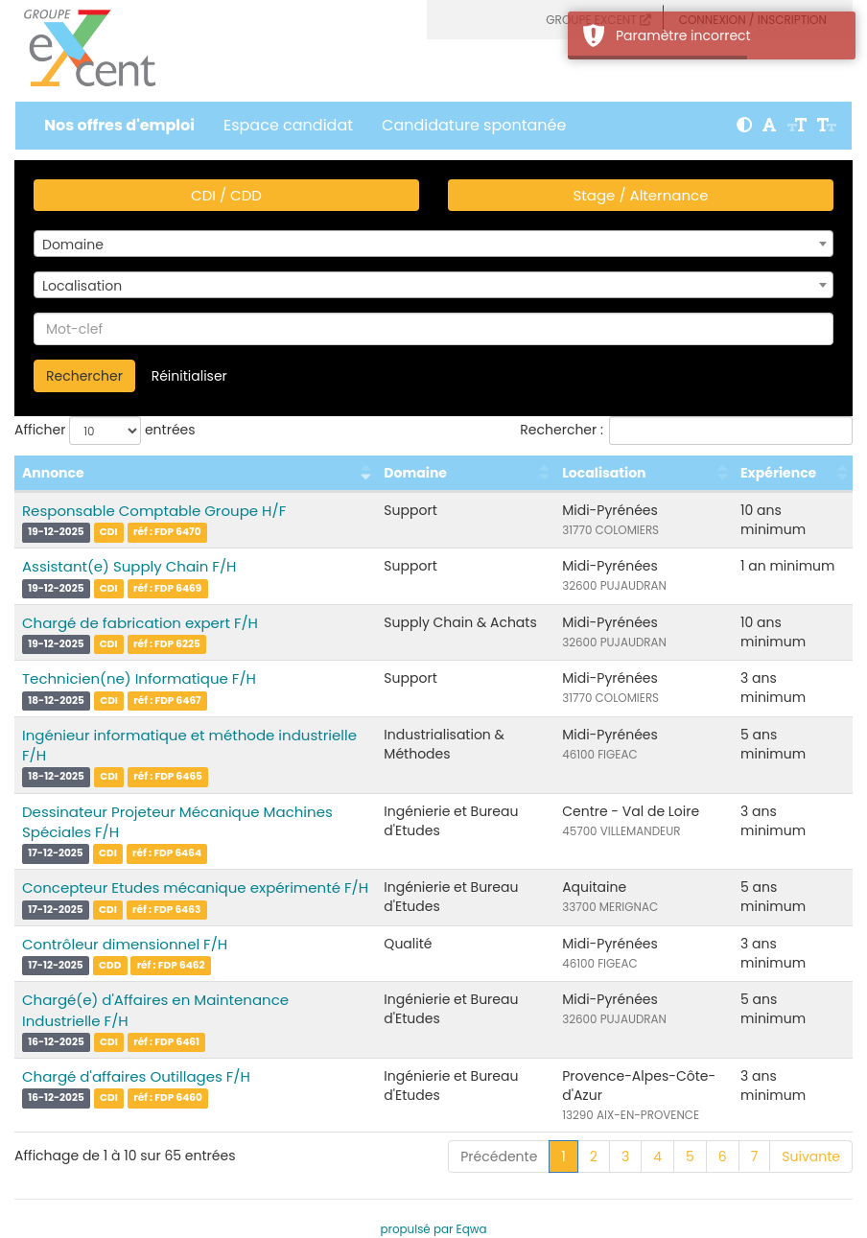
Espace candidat (288, 125)
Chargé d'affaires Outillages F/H (136, 1076)
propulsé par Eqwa (433, 1229)
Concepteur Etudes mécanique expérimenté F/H (195, 887)
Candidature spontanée (474, 125)
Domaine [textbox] (73, 244)
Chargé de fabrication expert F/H (140, 623)
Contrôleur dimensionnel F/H (124, 944)
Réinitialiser (189, 375)
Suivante (811, 1156)
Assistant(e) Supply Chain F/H (129, 566)
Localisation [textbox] (82, 285)
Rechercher (84, 375)
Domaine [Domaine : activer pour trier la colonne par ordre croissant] (415, 472)
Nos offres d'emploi (119, 125)
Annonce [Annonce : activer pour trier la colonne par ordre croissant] (53, 472)
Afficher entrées (105, 430)
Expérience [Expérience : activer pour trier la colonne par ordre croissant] (778, 472)
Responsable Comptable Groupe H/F (154, 511)
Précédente (498, 1156)
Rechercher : (686, 430)
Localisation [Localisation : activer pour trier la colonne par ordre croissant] (603, 472)
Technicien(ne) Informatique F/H (139, 678)
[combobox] (433, 243)
